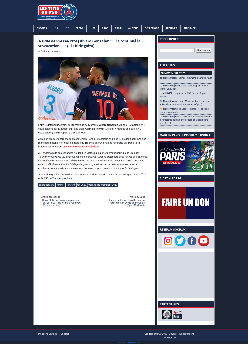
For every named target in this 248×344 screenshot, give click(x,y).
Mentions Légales (47, 333)
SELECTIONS (152, 29)
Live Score (121, 342)
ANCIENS (133, 29)
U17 (66, 29)
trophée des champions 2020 (102, 185)
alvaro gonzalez (46, 185)
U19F (92, 29)
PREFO (79, 29)
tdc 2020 (81, 185)
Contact (65, 333)
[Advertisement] (146, 11)
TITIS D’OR (190, 29)
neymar (60, 185)
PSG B (118, 29)
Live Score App (134, 342)
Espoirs (42, 29)
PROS (105, 29)
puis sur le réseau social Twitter (81, 146)
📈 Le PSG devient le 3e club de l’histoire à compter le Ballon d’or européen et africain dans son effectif (186, 120)
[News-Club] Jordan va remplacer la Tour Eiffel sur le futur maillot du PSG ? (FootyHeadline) (61, 203)
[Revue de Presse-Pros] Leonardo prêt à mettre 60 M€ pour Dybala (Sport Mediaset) (127, 203)
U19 (56, 29)
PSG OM (71, 185)
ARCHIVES (171, 29)
